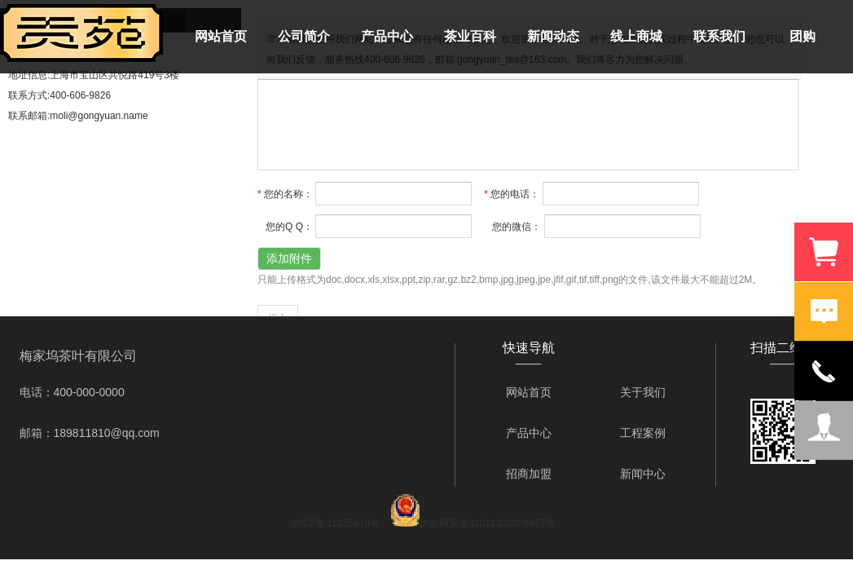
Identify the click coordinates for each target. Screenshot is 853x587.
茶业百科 (470, 36)
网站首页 (221, 36)
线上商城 (636, 36)
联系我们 (719, 36)
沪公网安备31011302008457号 (487, 523)
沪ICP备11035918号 (334, 523)
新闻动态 (553, 36)
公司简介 (304, 36)
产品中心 (387, 36)
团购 (802, 36)
